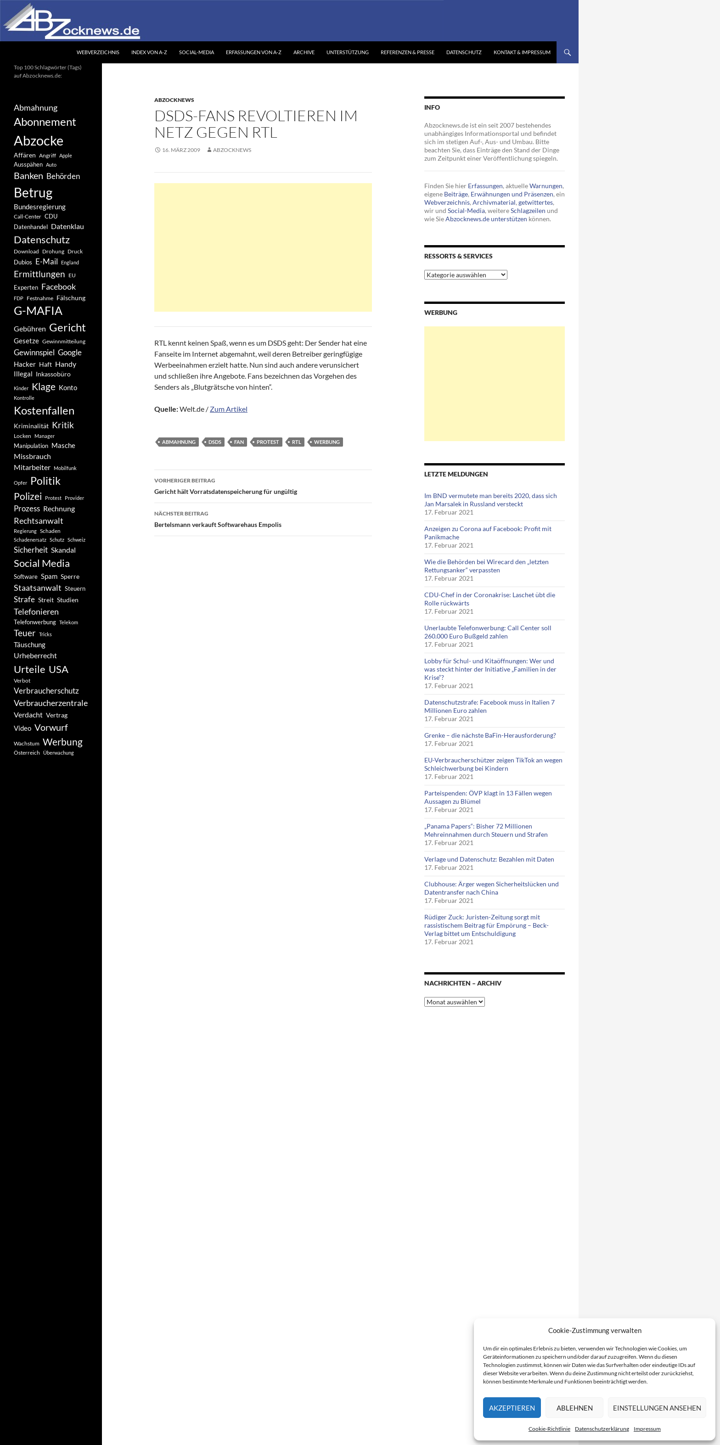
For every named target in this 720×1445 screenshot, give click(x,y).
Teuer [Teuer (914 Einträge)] (25, 633)
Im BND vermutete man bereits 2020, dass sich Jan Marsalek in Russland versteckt (490, 500)
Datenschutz (464, 52)
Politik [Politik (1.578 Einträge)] (45, 480)
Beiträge (456, 194)
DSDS (214, 442)
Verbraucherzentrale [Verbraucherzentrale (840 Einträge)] (51, 703)
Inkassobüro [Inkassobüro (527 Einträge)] (53, 374)
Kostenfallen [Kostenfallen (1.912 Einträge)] (44, 410)
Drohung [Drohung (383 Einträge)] (53, 251)
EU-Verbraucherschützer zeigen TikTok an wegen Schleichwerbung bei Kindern (493, 764)
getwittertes (535, 202)
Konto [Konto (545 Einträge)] (68, 387)
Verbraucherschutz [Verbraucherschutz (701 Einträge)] (46, 690)
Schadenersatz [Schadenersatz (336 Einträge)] (30, 540)
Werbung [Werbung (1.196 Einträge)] (63, 741)
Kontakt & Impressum (522, 52)
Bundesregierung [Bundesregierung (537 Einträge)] (40, 207)
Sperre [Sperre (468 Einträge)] (70, 576)
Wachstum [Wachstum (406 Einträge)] (26, 743)
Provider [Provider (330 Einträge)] (74, 498)
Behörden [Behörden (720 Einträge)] (63, 176)
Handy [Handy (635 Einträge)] (65, 363)
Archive (304, 52)
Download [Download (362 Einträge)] (26, 251)
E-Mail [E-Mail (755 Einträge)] (46, 261)
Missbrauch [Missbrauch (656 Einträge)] (32, 456)
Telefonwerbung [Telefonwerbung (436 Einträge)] (35, 622)
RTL (296, 442)
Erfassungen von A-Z (253, 52)
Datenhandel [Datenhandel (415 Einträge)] (31, 227)
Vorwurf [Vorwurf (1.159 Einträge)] (51, 727)
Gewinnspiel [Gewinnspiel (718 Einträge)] (34, 352)
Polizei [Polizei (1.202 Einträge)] (28, 496)
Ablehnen (575, 1408)
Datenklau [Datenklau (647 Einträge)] (67, 226)
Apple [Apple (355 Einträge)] (65, 155)
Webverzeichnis (98, 52)
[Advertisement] (263, 247)
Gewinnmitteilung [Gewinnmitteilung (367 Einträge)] (63, 341)
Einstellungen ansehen (657, 1408)
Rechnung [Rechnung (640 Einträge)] (59, 508)
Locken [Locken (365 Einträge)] (22, 436)
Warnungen (545, 186)
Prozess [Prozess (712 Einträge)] (27, 508)
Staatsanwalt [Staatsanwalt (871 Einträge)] (38, 587)
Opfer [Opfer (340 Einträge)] (20, 483)
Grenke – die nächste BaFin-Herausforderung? (490, 735)
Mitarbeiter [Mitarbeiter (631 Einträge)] (32, 467)
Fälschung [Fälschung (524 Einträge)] (70, 298)
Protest (268, 442)
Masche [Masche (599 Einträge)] (63, 445)
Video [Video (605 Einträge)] (22, 728)
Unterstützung (347, 52)
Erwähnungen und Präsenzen (512, 194)
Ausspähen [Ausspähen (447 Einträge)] (28, 164)
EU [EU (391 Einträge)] (72, 275)
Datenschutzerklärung (602, 1428)
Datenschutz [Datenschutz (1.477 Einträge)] (42, 239)
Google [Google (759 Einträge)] (70, 352)
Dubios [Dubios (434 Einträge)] (23, 262)
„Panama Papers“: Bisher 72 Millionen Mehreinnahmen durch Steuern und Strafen (486, 830)
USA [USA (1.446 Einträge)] (58, 669)
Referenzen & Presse (407, 52)
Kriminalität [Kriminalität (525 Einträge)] (31, 426)
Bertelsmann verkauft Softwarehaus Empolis (263, 518)
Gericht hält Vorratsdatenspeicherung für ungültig (263, 485)
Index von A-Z (149, 52)
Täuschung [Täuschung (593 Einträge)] (29, 644)
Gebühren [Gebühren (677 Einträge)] (30, 328)
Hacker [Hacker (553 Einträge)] (25, 364)
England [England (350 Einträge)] (70, 262)
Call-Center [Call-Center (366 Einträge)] (27, 216)
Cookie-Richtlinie (549, 1428)
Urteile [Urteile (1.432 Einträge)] (29, 669)
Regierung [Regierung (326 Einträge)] (25, 531)
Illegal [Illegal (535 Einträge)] (23, 374)
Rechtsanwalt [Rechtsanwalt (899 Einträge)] (38, 520)
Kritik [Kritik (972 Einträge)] (63, 425)
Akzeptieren (512, 1408)
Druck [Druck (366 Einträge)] (75, 251)
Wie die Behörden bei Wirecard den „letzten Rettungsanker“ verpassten (486, 566)
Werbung (327, 442)
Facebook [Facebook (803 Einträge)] (58, 286)
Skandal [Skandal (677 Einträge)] (63, 549)
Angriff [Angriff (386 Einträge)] (47, 155)
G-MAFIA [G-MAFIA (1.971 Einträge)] (38, 310)
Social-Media (196, 52)
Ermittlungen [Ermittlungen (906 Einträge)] (39, 274)
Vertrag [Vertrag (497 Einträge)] (57, 715)
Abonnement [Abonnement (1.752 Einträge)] (45, 121)
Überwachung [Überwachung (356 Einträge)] (58, 753)
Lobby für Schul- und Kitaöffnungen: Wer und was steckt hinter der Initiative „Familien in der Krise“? (490, 669)
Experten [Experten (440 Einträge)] (26, 287)
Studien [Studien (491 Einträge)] (68, 600)
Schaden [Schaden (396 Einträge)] (50, 530)
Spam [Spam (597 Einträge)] (49, 576)
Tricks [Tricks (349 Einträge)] (45, 634)
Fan (239, 442)
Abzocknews (174, 99)
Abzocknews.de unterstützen (486, 219)
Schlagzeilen (528, 210)
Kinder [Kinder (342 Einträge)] (21, 388)
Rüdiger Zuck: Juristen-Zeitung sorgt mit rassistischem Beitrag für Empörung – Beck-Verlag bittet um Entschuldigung (486, 925)
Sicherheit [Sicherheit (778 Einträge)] (31, 549)
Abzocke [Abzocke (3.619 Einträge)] (38, 140)
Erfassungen (485, 186)
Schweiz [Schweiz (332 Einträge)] (76, 540)
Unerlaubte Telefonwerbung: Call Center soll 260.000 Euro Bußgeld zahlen (487, 632)
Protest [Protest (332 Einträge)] (53, 498)
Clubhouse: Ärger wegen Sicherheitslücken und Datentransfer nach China (491, 888)
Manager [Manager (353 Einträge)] (44, 436)
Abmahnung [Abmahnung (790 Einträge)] (35, 107)
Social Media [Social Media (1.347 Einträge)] (42, 563)
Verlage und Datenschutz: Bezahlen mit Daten (489, 859)
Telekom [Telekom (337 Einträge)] (68, 622)
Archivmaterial (494, 202)
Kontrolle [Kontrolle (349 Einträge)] (24, 398)
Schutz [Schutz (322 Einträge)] (57, 540)
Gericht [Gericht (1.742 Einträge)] (67, 327)
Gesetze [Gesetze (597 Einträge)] (26, 340)
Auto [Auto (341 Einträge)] (51, 165)
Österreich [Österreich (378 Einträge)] (27, 752)
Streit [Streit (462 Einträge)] (46, 600)
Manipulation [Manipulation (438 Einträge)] (31, 445)
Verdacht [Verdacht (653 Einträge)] (28, 714)
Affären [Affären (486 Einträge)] (25, 155)
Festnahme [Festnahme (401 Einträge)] (40, 298)
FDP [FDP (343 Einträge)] (18, 298)
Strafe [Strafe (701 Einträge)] (24, 599)
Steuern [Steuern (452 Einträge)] (75, 588)
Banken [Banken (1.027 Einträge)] (28, 175)
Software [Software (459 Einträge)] (26, 576)
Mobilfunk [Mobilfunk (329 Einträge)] (65, 468)
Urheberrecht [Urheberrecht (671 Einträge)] (35, 655)
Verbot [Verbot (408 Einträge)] (22, 680)
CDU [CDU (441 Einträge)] (51, 216)
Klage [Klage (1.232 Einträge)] (44, 386)
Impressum (647, 1428)
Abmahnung (179, 442)
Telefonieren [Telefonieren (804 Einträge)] (36, 611)
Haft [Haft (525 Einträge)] (45, 364)
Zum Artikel (229, 408)
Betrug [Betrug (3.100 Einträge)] (33, 192)
